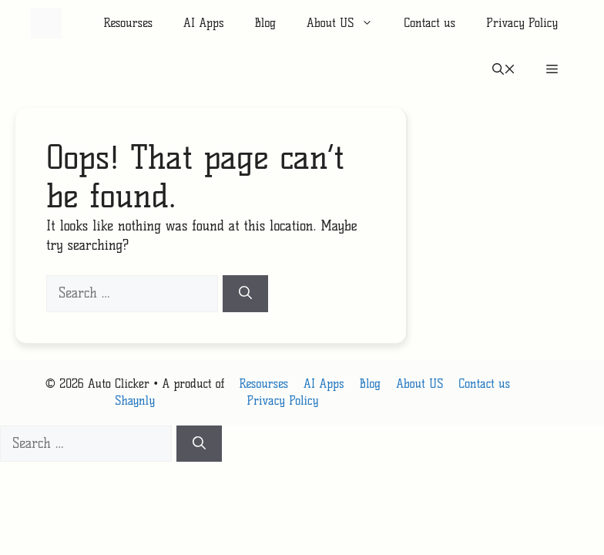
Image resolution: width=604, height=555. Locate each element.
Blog (265, 23)
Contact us (429, 23)
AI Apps (203, 23)
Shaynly (135, 401)
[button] (504, 69)
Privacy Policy (522, 23)
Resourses (128, 23)
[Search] (245, 293)
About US (347, 23)
